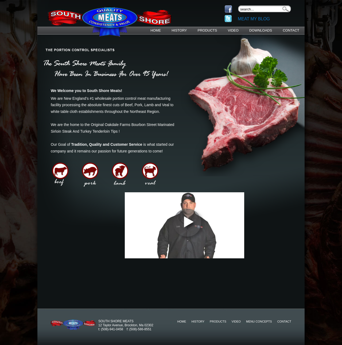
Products (207, 30)
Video (233, 30)
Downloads (260, 30)
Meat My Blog (254, 19)
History (179, 30)
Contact (291, 30)
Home (155, 30)
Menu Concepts (259, 321)
